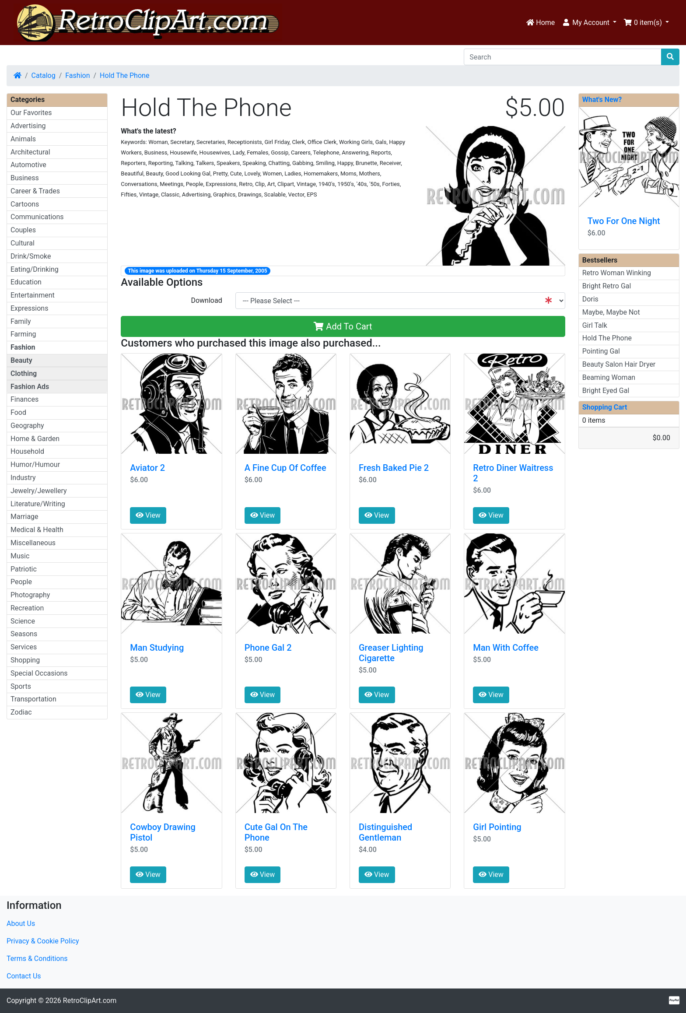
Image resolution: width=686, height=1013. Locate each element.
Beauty (21, 360)
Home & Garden (35, 439)
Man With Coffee (506, 647)
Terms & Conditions (37, 958)
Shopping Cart (604, 407)
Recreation (27, 608)
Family (20, 321)
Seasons (23, 634)
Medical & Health (36, 530)
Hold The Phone (124, 75)
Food (18, 412)
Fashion (77, 75)
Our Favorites (31, 113)
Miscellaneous (33, 543)
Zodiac (21, 712)
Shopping (25, 660)
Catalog (44, 75)
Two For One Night (624, 221)
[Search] (563, 57)
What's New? (602, 99)
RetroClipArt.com (89, 1000)
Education (26, 282)
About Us (21, 923)
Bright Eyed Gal (606, 390)
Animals (23, 139)
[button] (589, 23)
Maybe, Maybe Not (611, 312)
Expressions (29, 308)
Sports (20, 686)
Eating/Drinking (34, 269)
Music (19, 556)
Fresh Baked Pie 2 (394, 468)
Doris (590, 299)
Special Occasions (39, 673)
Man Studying (157, 647)
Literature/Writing (37, 504)
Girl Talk (594, 325)
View (148, 515)
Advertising (28, 126)
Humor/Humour (35, 464)
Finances (24, 399)
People (21, 582)
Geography (27, 425)
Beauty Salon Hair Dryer (619, 364)
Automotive (28, 165)
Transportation (33, 699)
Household (27, 451)
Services (23, 647)
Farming (23, 334)
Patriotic (23, 569)
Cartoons (24, 204)
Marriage (24, 516)
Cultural (22, 243)
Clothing (23, 373)
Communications (37, 217)
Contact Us (24, 976)
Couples (23, 230)
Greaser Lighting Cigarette (391, 652)
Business (24, 178)
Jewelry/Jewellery (38, 491)
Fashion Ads (29, 386)
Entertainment (32, 295)
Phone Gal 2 (268, 647)
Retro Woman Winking (616, 273)
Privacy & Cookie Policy (43, 941)
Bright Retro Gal (606, 286)
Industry (23, 477)
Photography (30, 595)
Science (22, 621)
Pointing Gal (601, 351)
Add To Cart (343, 326)
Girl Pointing (497, 827)
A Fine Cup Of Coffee (285, 468)
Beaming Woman (609, 377)
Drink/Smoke (30, 256)
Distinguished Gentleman (385, 832)
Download (206, 300)
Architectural (30, 152)
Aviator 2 (147, 468)
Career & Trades (35, 191)
